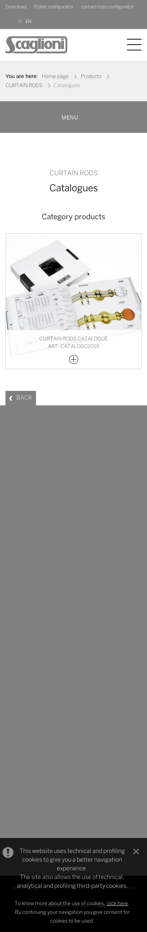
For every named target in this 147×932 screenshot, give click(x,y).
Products (91, 76)
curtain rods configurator (107, 7)
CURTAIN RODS (24, 85)
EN (28, 22)
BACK (24, 398)
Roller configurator (54, 7)
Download (16, 7)
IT (20, 22)
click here (117, 904)
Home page (55, 76)
